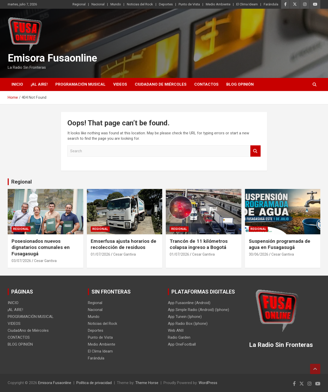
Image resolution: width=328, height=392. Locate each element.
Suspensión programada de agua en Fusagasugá (279, 244)
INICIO (17, 84)
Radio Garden (179, 337)
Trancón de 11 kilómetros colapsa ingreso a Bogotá (199, 244)
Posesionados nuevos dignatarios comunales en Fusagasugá (41, 247)
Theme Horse (146, 382)
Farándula (271, 4)
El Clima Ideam (247, 4)
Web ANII (175, 330)
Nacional (98, 4)
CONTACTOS (206, 84)
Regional (79, 4)
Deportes (166, 4)
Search (255, 151)
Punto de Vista (189, 4)
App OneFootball (182, 344)
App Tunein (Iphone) (185, 316)
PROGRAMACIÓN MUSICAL (80, 84)
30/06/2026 (258, 254)
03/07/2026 (21, 261)
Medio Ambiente (218, 4)
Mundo (115, 4)
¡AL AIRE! (39, 84)
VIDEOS (120, 84)
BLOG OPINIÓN (240, 84)
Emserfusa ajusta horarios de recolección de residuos (123, 244)
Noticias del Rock (140, 4)
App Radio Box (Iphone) (188, 323)
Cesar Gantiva (45, 261)
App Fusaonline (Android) (189, 302)
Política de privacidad (94, 382)
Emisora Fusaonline (52, 58)
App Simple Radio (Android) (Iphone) (198, 309)
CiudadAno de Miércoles (161, 84)
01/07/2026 (100, 254)
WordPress (208, 382)
